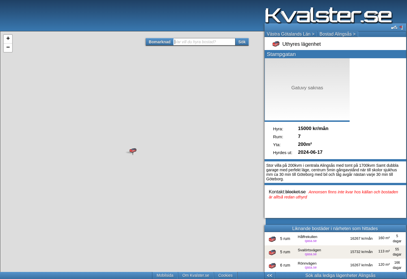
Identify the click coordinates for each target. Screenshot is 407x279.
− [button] (8, 48)
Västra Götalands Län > (291, 34)
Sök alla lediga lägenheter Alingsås (341, 275)
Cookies (225, 275)
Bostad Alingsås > (338, 34)
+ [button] (8, 39)
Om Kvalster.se (195, 275)
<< (269, 275)
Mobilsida (165, 275)
